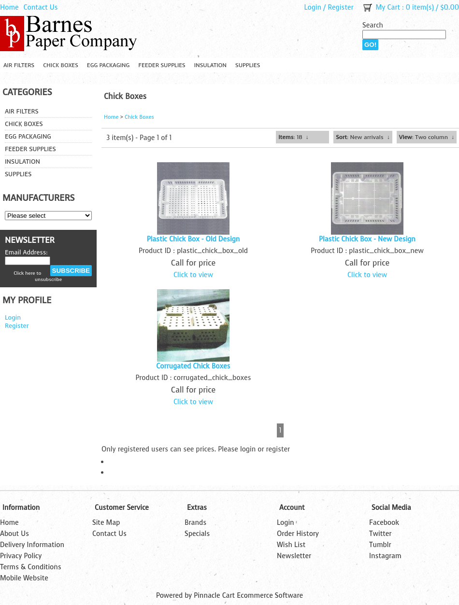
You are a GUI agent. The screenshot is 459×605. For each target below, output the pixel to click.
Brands (195, 522)
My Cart (388, 7)
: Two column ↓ (426, 137)
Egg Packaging (108, 65)
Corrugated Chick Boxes (193, 366)
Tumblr (380, 544)
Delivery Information (32, 544)
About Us (14, 533)
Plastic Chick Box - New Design (367, 239)
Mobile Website (24, 578)
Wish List (291, 544)
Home (9, 7)
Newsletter (294, 556)
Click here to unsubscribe (38, 276)
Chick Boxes (60, 65)
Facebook (384, 522)
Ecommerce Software (270, 595)
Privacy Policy (21, 556)
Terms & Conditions (30, 567)
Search (372, 25)
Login (312, 7)
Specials (197, 533)
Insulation (210, 65)
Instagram (385, 556)
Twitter (380, 533)
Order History (298, 533)
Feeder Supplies (161, 65)
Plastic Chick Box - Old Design (193, 239)
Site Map (106, 522)
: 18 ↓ (293, 137)
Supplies (247, 65)
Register (340, 7)
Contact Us (41, 7)
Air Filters (18, 65)
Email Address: (26, 252)
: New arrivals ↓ (363, 137)
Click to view (193, 275)
